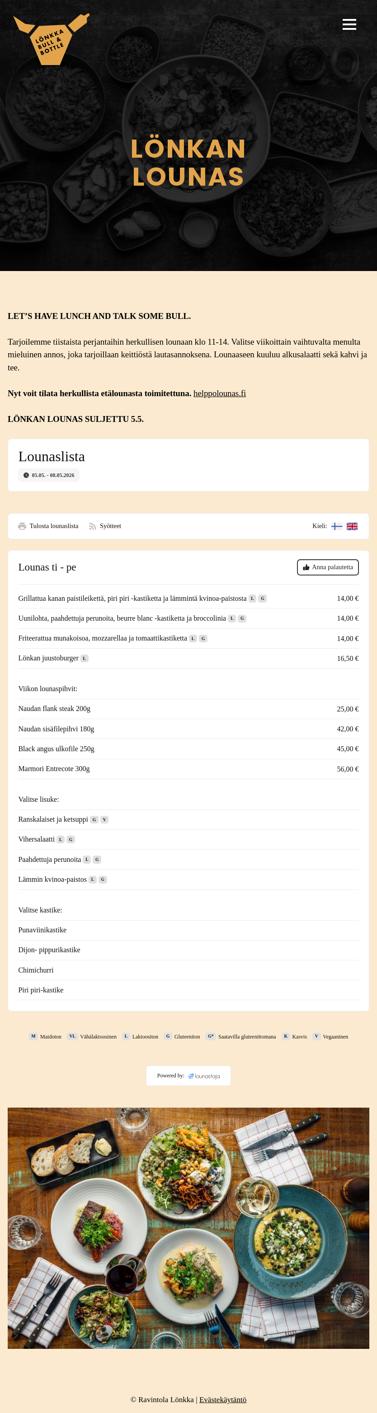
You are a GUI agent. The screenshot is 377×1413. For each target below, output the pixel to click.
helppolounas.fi (219, 393)
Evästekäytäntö (222, 1399)
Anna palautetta (328, 567)
